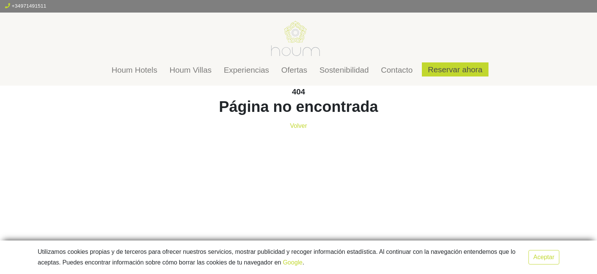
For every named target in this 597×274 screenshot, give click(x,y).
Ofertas (294, 69)
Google (293, 262)
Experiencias (246, 69)
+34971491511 (25, 6)
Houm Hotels (134, 69)
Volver (298, 126)
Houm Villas (190, 69)
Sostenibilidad (344, 69)
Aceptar (543, 257)
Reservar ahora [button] (455, 69)
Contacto (396, 69)
